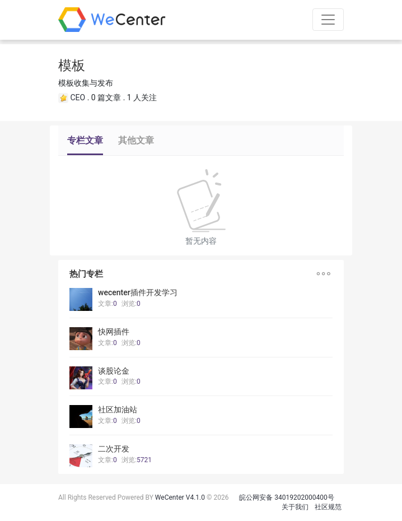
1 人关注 (142, 97)
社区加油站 (117, 409)
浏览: (131, 304)
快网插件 (113, 331)
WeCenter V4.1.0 (180, 497)
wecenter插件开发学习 (137, 292)
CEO (77, 97)
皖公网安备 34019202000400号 (286, 497)
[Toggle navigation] (328, 19)
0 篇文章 (106, 97)
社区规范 (328, 507)
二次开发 (113, 448)
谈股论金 (113, 370)
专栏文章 (85, 140)
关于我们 (295, 507)
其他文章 (136, 140)
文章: (107, 304)
